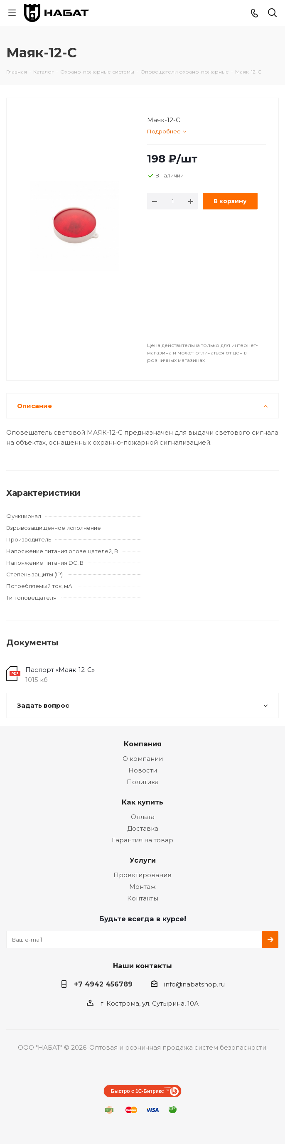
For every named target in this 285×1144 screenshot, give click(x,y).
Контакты (142, 898)
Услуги (143, 860)
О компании (143, 759)
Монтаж (142, 887)
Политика (143, 782)
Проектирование (142, 875)
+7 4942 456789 (103, 984)
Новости (142, 770)
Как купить (142, 802)
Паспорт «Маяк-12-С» (60, 670)
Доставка (142, 828)
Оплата (143, 817)
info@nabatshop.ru (194, 984)
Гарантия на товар (142, 840)
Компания (143, 744)
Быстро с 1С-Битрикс (137, 1091)
